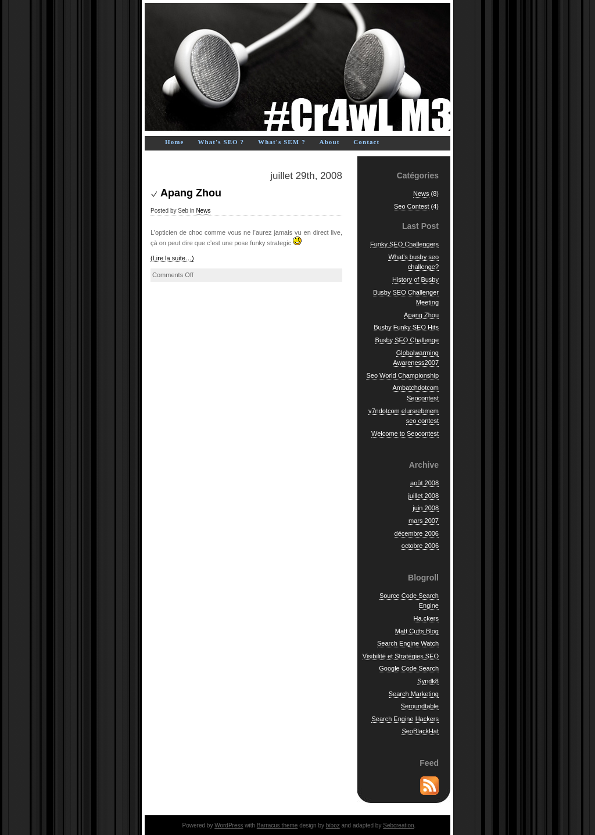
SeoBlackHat (420, 731)
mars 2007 (423, 520)
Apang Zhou (190, 193)
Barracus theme (277, 825)
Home (174, 141)
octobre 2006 (420, 545)
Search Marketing (414, 693)
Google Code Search (409, 668)
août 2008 (424, 482)
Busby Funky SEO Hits (406, 327)
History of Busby (415, 279)
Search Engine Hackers (405, 718)
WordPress (228, 825)
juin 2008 (426, 507)
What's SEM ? (282, 141)
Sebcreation (398, 825)
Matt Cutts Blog (417, 631)
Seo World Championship (402, 375)
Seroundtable (420, 706)
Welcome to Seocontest (405, 433)
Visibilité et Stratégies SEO (401, 656)
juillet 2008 (423, 495)
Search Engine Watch (408, 643)
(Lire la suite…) (172, 258)
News (203, 210)
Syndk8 (428, 681)
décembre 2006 (417, 533)
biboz (333, 825)
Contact (366, 141)
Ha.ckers (426, 618)
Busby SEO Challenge (407, 339)
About (330, 141)
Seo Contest (411, 206)
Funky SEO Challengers (404, 244)
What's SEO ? (221, 141)
